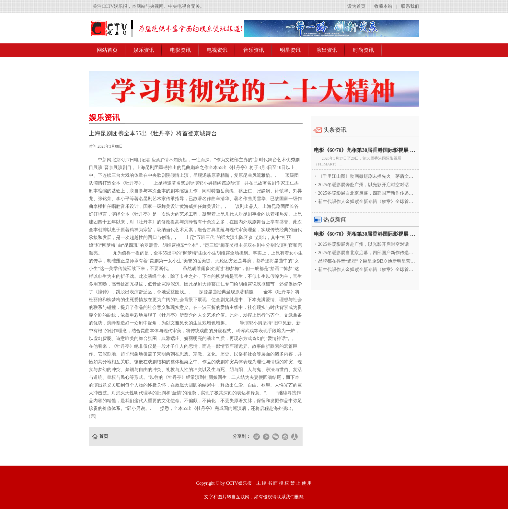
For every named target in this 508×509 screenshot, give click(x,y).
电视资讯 (217, 50)
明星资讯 (290, 50)
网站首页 (107, 50)
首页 (103, 436)
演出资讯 (327, 50)
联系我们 (410, 6)
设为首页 (356, 6)
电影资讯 (180, 50)
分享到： (242, 436)
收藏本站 (383, 6)
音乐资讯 (253, 50)
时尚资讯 (363, 50)
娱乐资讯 (143, 50)
